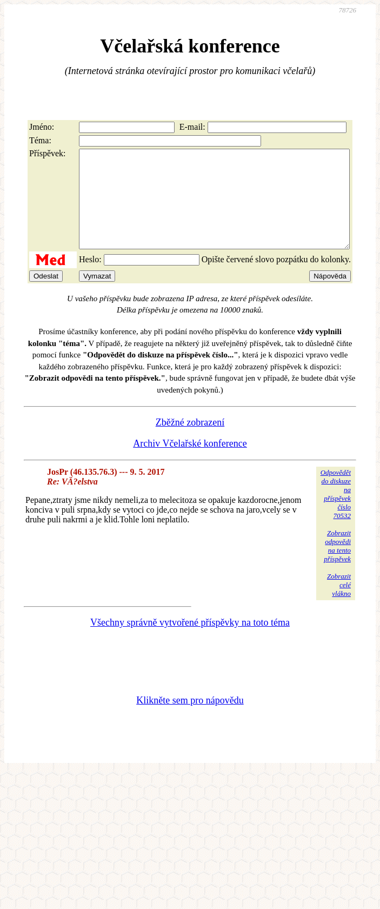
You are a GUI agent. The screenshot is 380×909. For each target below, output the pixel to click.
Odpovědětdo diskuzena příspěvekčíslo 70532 (336, 513)
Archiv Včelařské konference (190, 462)
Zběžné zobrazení (190, 441)
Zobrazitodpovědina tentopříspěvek (337, 565)
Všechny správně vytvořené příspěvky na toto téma (190, 641)
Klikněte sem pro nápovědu (189, 719)
